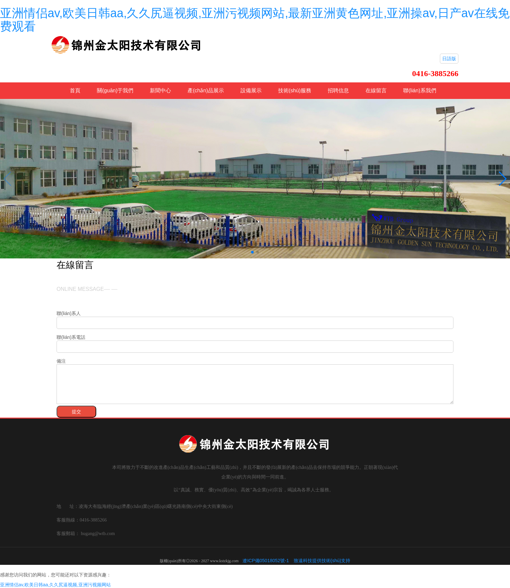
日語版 (449, 58)
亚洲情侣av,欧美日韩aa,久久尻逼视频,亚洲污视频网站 (55, 584)
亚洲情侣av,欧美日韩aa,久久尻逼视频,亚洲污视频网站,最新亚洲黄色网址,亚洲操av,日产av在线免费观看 (255, 19)
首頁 (75, 90)
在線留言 (376, 90)
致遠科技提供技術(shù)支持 (322, 560)
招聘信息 (338, 90)
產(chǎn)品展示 (206, 90)
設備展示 (251, 90)
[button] (252, 252)
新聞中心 (160, 90)
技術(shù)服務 (294, 90)
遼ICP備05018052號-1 (265, 560)
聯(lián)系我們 (419, 90)
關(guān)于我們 (115, 90)
